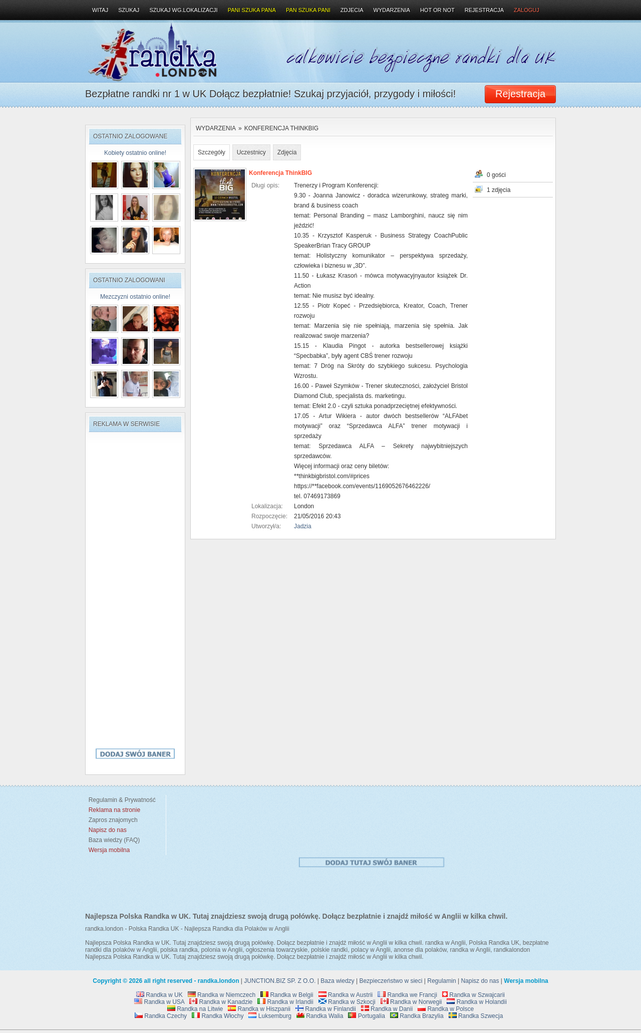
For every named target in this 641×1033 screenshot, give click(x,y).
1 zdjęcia (498, 189)
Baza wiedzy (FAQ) (112, 840)
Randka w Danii (387, 1008)
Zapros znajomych (113, 819)
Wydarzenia (216, 128)
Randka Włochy (217, 1015)
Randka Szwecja (476, 1015)
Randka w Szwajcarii (473, 994)
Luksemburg (269, 1015)
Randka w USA (159, 1001)
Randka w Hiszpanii (259, 1008)
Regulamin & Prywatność (120, 799)
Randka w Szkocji (347, 1001)
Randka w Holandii (476, 1001)
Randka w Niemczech (221, 994)
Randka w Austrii (345, 994)
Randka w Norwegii (411, 1001)
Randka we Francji (407, 994)
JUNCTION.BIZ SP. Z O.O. (279, 980)
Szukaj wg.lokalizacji (183, 10)
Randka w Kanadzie (220, 1001)
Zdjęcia (287, 152)
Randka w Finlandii (325, 1008)
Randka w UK (159, 994)
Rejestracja (484, 10)
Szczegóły (211, 152)
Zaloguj (526, 10)
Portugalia (366, 1015)
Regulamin (441, 980)
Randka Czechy (161, 1015)
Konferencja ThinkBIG (281, 128)
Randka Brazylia (417, 1015)
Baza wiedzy (337, 980)
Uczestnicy (251, 152)
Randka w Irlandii (285, 1001)
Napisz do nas (480, 980)
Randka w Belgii (286, 994)
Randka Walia (320, 1015)
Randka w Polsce (446, 1008)
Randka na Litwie (195, 1008)
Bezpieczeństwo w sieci (390, 980)
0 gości (496, 174)
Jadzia (302, 526)
